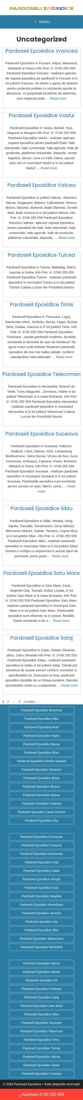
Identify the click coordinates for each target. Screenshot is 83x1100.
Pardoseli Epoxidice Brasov (41, 786)
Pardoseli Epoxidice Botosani (41, 769)
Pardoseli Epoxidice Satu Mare (41, 573)
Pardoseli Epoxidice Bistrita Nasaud (41, 761)
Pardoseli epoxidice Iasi (41, 921)
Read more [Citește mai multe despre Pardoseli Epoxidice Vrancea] (58, 98)
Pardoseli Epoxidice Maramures (42, 938)
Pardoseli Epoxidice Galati (41, 870)
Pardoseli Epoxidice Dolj (41, 862)
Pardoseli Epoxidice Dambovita (41, 854)
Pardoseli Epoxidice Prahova (41, 989)
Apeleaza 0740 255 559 (41, 1095)
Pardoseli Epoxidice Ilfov (41, 930)
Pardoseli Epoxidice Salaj (41, 637)
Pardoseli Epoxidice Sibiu (41, 508)
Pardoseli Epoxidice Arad (41, 727)
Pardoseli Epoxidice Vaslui (41, 115)
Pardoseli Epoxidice (27, 1084)
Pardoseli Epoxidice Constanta (41, 837)
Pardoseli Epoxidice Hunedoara (41, 904)
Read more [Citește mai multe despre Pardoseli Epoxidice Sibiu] (60, 556)
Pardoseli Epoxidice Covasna (41, 845)
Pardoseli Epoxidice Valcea (41, 185)
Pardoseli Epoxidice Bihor (41, 752)
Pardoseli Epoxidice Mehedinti (41, 947)
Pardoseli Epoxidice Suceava (41, 433)
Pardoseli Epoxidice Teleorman (41, 374)
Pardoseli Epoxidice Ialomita (41, 913)
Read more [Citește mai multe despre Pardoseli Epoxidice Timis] (64, 357)
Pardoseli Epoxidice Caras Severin (42, 812)
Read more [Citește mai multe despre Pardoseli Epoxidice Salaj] (69, 685)
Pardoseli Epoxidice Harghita (42, 896)
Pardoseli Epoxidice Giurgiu (42, 879)
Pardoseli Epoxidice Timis (41, 304)
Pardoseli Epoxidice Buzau (41, 795)
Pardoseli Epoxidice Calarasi (41, 803)
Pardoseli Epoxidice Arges (41, 735)
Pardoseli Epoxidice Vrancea (41, 50)
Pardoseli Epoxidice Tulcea (41, 255)
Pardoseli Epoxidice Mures (41, 963)
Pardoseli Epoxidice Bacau (41, 744)
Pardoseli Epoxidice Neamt (41, 972)
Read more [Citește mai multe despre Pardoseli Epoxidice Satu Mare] (61, 620)
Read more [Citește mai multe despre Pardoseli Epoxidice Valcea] (66, 238)
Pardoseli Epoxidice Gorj (41, 887)
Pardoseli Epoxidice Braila (41, 778)
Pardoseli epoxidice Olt (41, 980)
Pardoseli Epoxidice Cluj (41, 820)
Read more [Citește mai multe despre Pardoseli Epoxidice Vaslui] (49, 168)
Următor (32, 701)
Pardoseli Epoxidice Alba (41, 718)
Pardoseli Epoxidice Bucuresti (41, 710)
